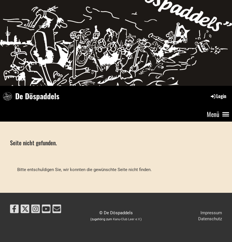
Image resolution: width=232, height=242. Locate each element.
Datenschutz (210, 218)
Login (218, 96)
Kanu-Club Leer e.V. (127, 219)
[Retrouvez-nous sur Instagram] (35, 210)
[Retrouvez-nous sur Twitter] (25, 210)
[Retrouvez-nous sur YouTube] (46, 210)
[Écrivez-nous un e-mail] (56, 210)
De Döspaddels (37, 96)
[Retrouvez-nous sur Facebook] (14, 210)
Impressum (211, 212)
